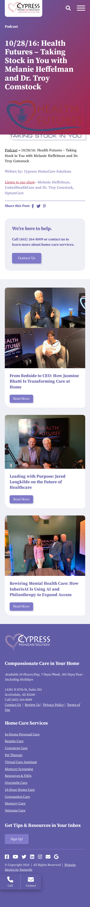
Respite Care (14, 741)
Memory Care (15, 803)
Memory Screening (19, 769)
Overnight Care (16, 783)
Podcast (11, 150)
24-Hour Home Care (20, 790)
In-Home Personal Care (22, 734)
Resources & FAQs (18, 776)
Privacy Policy (53, 705)
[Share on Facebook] (32, 206)
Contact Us (26, 258)
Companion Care (17, 797)
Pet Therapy (14, 755)
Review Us (32, 705)
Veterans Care (15, 810)
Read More (21, 399)
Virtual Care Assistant (21, 762)
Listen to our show (20, 182)
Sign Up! (17, 839)
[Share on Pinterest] (44, 206)
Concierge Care (16, 748)
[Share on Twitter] (38, 206)
